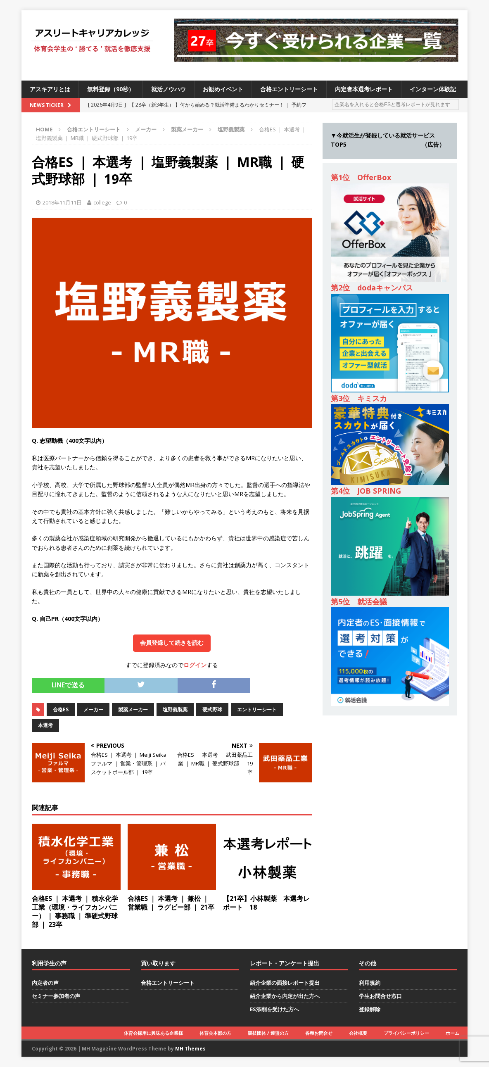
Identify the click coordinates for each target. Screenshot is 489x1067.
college (102, 202)
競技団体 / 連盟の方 (268, 1033)
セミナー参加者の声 (56, 996)
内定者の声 (45, 982)
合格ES (61, 709)
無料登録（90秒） (110, 89)
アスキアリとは (50, 89)
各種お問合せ (318, 1033)
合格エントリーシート (289, 89)
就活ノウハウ (168, 89)
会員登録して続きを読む (172, 642)
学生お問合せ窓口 (380, 996)
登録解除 (369, 1009)
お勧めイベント (223, 89)
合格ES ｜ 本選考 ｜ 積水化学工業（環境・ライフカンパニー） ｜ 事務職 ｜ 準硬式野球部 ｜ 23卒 (75, 911)
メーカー (146, 129)
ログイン (195, 665)
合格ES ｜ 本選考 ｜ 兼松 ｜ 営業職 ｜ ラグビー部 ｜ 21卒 (171, 903)
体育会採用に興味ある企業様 (153, 1033)
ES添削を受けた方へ (274, 1009)
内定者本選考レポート (364, 89)
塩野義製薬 (175, 709)
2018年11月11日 (62, 202)
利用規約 (369, 982)
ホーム (452, 1033)
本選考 (45, 725)
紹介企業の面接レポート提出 (285, 982)
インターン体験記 (433, 89)
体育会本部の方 (215, 1033)
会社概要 (358, 1033)
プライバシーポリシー (406, 1033)
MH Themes (190, 1048)
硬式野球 (212, 709)
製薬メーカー (187, 129)
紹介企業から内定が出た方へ (285, 996)
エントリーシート (257, 709)
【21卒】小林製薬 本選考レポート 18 (266, 903)
